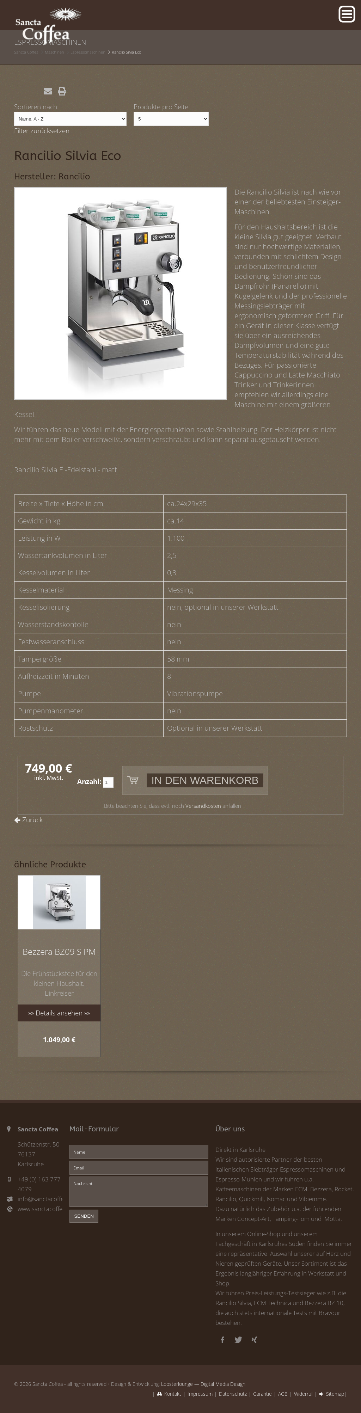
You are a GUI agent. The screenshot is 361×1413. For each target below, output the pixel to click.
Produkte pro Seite (161, 106)
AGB (283, 1393)
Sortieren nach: (36, 106)
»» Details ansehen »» (59, 1013)
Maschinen (54, 52)
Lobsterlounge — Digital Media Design (203, 1384)
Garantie (262, 1393)
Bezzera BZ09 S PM (59, 951)
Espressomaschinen (88, 52)
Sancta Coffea (26, 52)
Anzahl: (89, 781)
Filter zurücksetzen (41, 130)
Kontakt (172, 1393)
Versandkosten (203, 806)
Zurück (32, 819)
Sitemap (335, 1393)
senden (84, 1216)
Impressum (200, 1393)
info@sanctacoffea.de (40, 1199)
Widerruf (303, 1393)
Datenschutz (233, 1393)
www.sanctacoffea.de (40, 1209)
